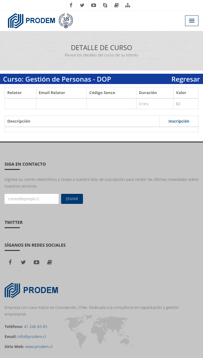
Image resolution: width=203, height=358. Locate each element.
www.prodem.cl (39, 346)
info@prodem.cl (32, 336)
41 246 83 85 (35, 326)
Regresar (185, 79)
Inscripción (178, 121)
